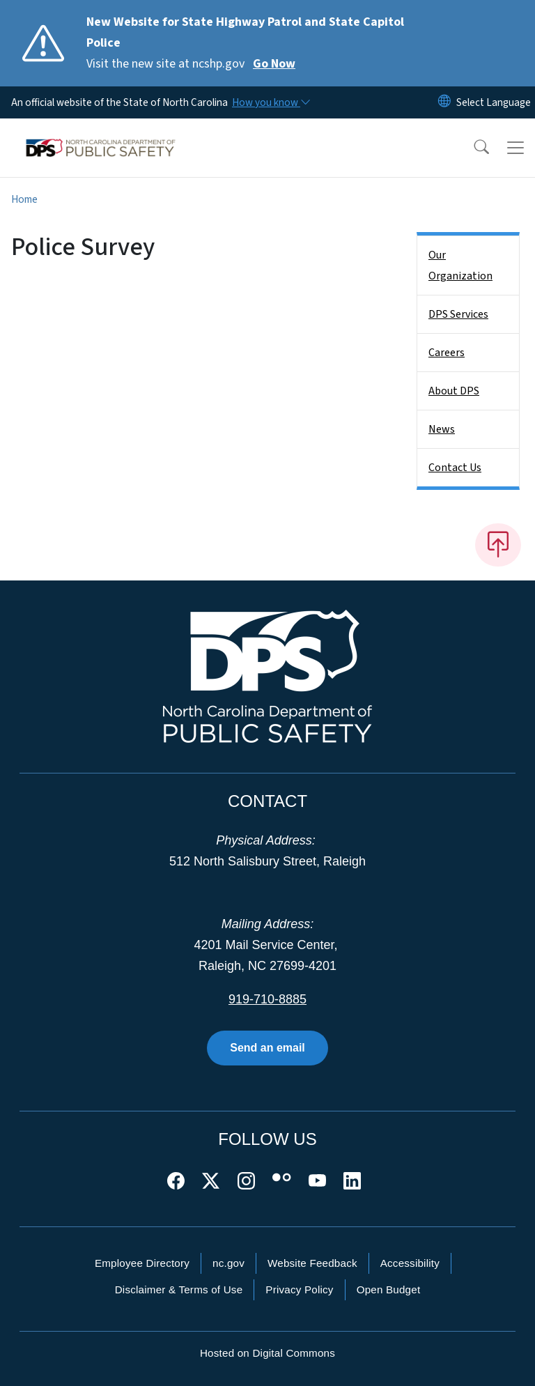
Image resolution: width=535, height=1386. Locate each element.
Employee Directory (142, 1263)
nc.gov (228, 1263)
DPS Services (458, 314)
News (441, 429)
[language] (493, 102)
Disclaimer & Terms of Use (179, 1289)
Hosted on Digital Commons (267, 1353)
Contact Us (454, 467)
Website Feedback (312, 1263)
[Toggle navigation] (515, 147)
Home (24, 199)
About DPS (453, 391)
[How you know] (270, 102)
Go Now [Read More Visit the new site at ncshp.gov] (274, 63)
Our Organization (460, 265)
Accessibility (410, 1263)
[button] (472, 147)
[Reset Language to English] (444, 102)
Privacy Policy (299, 1289)
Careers (446, 352)
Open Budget (389, 1289)
